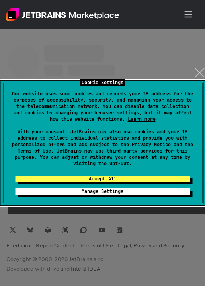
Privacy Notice (151, 144)
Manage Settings (102, 191)
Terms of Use (34, 151)
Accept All (103, 179)
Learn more (142, 119)
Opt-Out (119, 163)
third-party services (134, 151)
